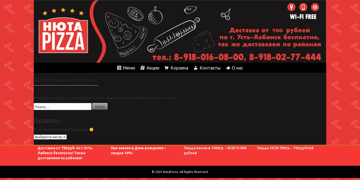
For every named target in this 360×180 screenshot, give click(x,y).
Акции (152, 67)
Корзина (179, 67)
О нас (237, 67)
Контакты (210, 67)
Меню (129, 67)
